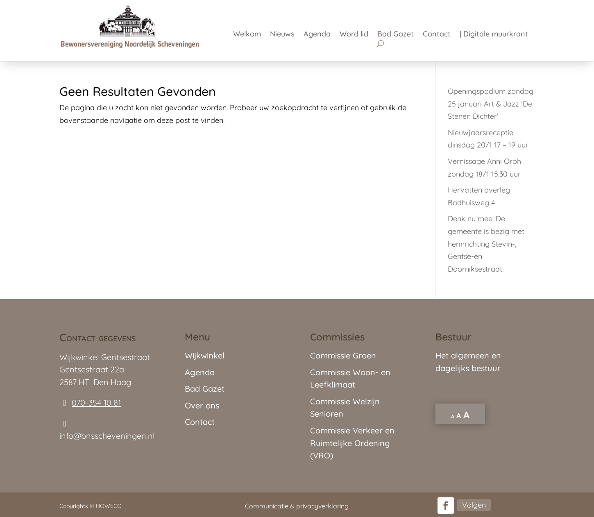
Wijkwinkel (204, 355)
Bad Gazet (395, 35)
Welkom (247, 35)
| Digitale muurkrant (494, 35)
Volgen (474, 505)
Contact (437, 35)
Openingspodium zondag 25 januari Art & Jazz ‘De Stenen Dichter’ (490, 103)
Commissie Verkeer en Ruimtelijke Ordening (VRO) (352, 442)
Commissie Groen (343, 355)
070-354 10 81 (96, 402)
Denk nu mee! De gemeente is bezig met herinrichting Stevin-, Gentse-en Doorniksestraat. (486, 243)
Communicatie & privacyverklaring (297, 506)
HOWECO (109, 506)
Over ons (202, 405)
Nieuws (282, 35)
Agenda (317, 35)
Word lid (354, 35)
